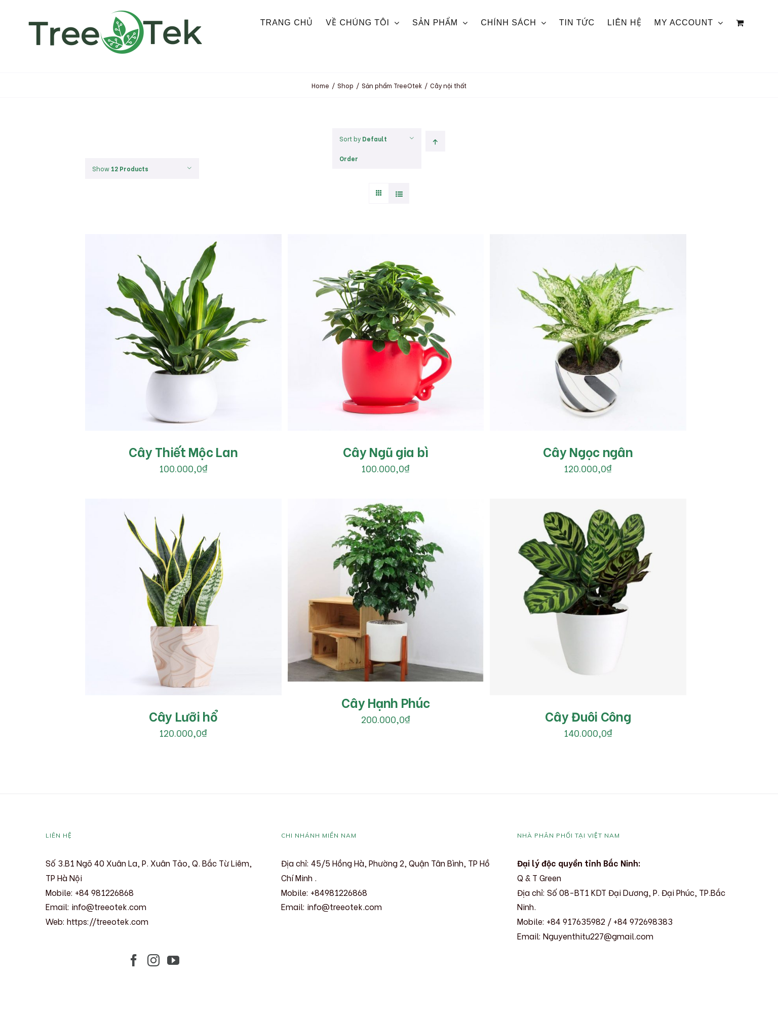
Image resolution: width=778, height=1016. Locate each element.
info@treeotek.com (108, 906)
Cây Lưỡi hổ (183, 715)
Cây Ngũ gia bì (385, 451)
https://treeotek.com (107, 921)
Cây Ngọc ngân (588, 451)
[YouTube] (173, 960)
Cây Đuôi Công (588, 715)
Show (120, 168)
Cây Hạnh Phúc (385, 702)
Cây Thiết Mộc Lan (183, 451)
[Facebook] (134, 960)
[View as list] (399, 193)
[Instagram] (153, 960)
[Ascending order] (435, 141)
